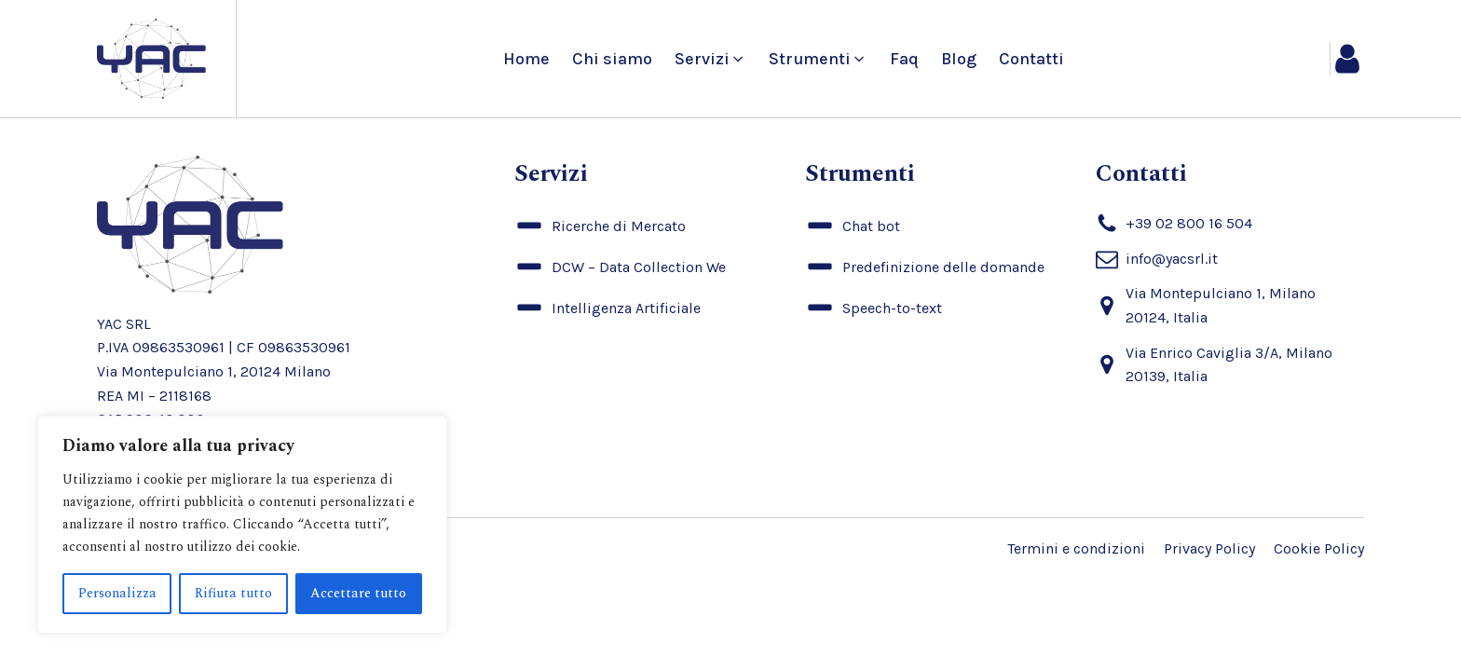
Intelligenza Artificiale (626, 308)
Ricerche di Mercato (619, 226)
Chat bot (871, 226)
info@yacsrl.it (1172, 258)
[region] (242, 525)
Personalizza (117, 593)
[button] (710, 59)
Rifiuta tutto (233, 593)
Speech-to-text (892, 308)
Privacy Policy (1209, 548)
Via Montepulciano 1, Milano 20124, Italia (1221, 305)
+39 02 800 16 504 (1189, 223)
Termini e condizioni (1076, 548)
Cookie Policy (1319, 548)
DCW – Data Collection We (639, 267)
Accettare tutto (358, 593)
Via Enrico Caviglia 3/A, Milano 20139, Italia (1229, 365)
